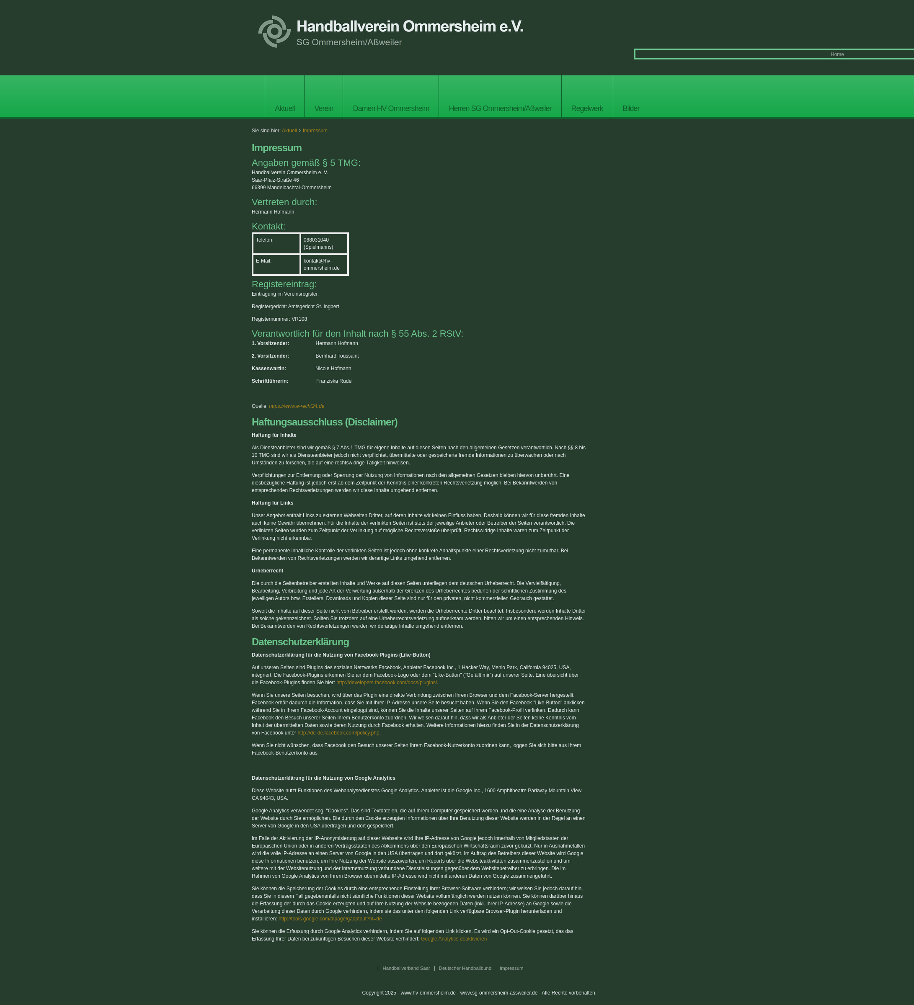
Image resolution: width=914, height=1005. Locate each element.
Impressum (315, 131)
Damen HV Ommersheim (391, 108)
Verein (323, 108)
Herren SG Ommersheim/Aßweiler (500, 108)
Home (837, 54)
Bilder (631, 108)
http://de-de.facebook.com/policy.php (338, 733)
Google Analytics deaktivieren (454, 939)
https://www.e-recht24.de (296, 406)
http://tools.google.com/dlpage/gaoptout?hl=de (330, 919)
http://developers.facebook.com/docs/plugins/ (386, 682)
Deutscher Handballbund (465, 968)
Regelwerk (587, 108)
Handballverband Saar (406, 968)
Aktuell (284, 108)
